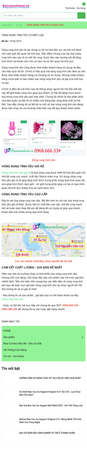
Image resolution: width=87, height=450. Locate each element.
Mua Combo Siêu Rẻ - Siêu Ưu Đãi (22, 343)
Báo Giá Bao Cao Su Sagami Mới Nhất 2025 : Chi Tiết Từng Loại (51, 405)
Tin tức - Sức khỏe (13, 356)
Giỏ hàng (81, 5)
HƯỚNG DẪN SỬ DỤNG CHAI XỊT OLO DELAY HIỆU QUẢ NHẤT (50, 378)
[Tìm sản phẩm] (43, 15)
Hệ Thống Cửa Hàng (14, 349)
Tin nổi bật (11, 368)
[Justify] (81, 15)
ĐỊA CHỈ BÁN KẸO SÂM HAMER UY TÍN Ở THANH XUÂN (47, 433)
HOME (7, 330)
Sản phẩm (9, 337)
